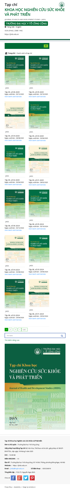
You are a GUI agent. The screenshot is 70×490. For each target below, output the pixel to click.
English (18, 27)
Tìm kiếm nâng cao (12, 340)
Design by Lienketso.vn (29, 487)
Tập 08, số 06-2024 (12, 226)
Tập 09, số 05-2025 (36, 92)
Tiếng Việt (9, 27)
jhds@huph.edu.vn (17, 468)
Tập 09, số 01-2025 (36, 180)
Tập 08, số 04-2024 (12, 270)
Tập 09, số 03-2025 (36, 136)
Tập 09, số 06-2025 (12, 92)
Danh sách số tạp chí (24, 53)
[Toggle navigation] (46, 45)
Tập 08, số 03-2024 (36, 269)
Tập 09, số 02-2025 (12, 180)
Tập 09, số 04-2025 (12, 136)
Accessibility (17, 487)
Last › (24, 330)
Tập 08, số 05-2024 (36, 224)
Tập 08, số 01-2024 (36, 314)
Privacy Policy (8, 487)
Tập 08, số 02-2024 (12, 315)
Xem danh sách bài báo (13, 96)
